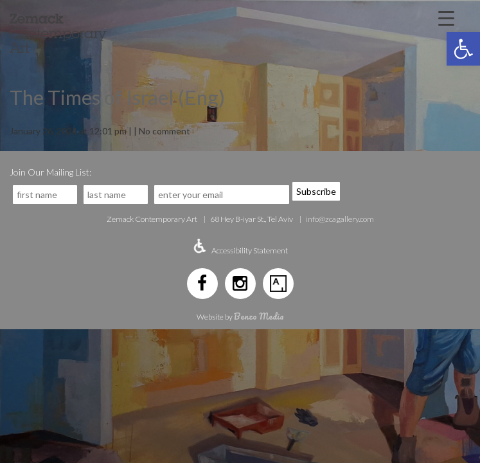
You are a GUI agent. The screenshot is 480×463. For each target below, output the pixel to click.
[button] (463, 49)
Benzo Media (259, 316)
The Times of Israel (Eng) (117, 97)
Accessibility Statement (249, 250)
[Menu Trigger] (446, 17)
